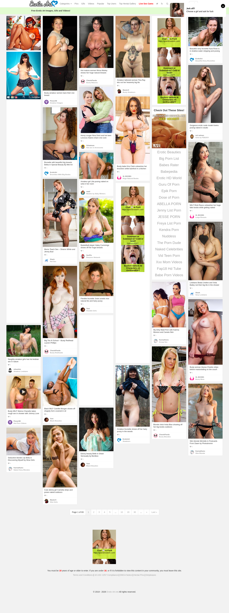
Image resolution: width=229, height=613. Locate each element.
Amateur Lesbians (21, 371)
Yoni (88, 308)
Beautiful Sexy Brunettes (205, 61)
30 (135, 512)
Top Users (111, 3)
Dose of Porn (169, 197)
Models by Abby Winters (95, 194)
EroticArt (198, 58)
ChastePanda (91, 80)
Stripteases (151, 575)
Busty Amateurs (129, 92)
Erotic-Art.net (113, 592)
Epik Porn (169, 191)
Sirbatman (90, 145)
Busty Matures (92, 82)
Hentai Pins (139, 575)
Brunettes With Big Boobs (60, 174)
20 (128, 512)
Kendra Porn (169, 230)
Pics (76, 3)
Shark (52, 259)
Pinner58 (53, 101)
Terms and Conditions (83, 575)
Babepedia (169, 171)
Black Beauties (56, 421)
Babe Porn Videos (169, 275)
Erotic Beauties (169, 152)
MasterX (126, 90)
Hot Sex (53, 261)
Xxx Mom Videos (169, 262)
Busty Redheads (56, 353)
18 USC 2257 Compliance (106, 575)
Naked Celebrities (169, 249)
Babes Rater (169, 165)
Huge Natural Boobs (131, 178)
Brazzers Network (93, 257)
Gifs (83, 3)
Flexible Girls (91, 311)
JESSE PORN (169, 217)
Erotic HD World (169, 178)
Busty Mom (199, 379)
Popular (100, 3)
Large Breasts (201, 217)
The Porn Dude (169, 243)
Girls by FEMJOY (202, 137)
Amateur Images (56, 103)
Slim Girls (54, 502)
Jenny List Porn (169, 210)
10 (122, 512)
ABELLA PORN (169, 204)
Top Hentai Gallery (127, 3)
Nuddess (169, 236)
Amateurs (126, 441)
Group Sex (163, 342)
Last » (154, 512)
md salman (199, 135)
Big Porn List (169, 158)
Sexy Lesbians (201, 295)
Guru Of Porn (169, 184)
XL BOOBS (127, 176)
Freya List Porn (169, 223)
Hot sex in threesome (94, 147)
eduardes (17, 369)
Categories (66, 3)
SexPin (89, 255)
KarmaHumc (164, 340)
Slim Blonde (200, 453)
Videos (91, 3)
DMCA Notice (126, 575)
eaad (88, 191)
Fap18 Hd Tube (169, 269)
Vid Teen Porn (169, 256)
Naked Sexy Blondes (22, 470)
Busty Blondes (165, 437)
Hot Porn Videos (20, 423)
